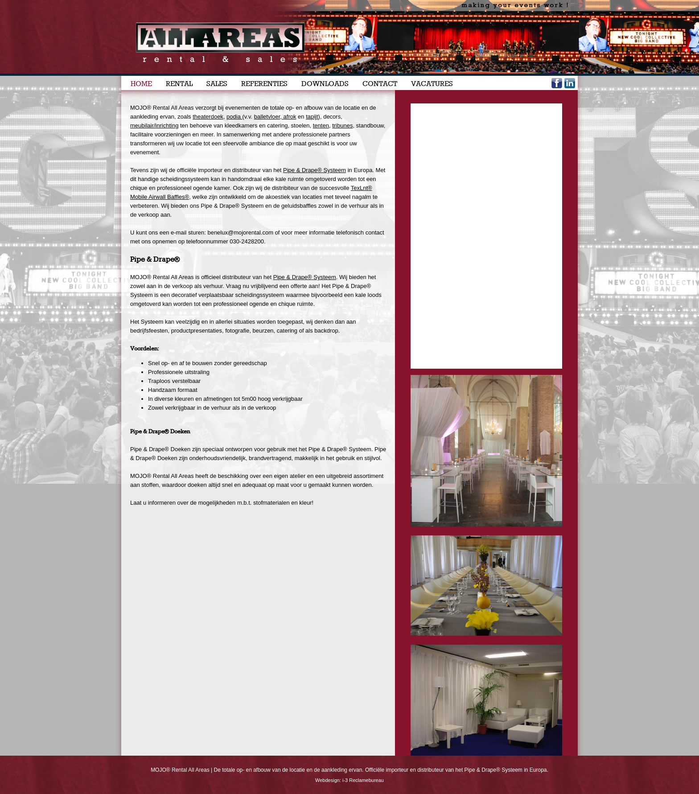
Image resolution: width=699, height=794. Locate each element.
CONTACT (379, 83)
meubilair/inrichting (154, 125)
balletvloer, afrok (275, 116)
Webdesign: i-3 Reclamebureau (349, 780)
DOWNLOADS (325, 83)
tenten (321, 125)
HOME (141, 83)
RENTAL (179, 83)
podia (234, 116)
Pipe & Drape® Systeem (304, 277)
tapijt (312, 116)
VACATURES (432, 83)
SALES (216, 83)
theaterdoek (208, 116)
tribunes (342, 125)
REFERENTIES (264, 83)
